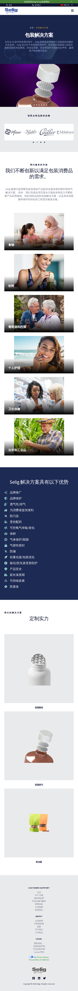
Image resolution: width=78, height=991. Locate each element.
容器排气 (39, 784)
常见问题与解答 (39, 901)
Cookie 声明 (39, 952)
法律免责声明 (39, 946)
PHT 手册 (39, 895)
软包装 (39, 862)
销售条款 (39, 904)
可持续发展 (39, 923)
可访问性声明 (39, 949)
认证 (39, 892)
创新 (39, 926)
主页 (32, 28)
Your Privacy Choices (39, 957)
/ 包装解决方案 (41, 28)
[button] (9, 5)
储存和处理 (39, 898)
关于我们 (39, 929)
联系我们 (39, 910)
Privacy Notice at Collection (39, 960)
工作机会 (39, 932)
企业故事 (39, 920)
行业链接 (39, 907)
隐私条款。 (39, 943)
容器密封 (39, 707)
